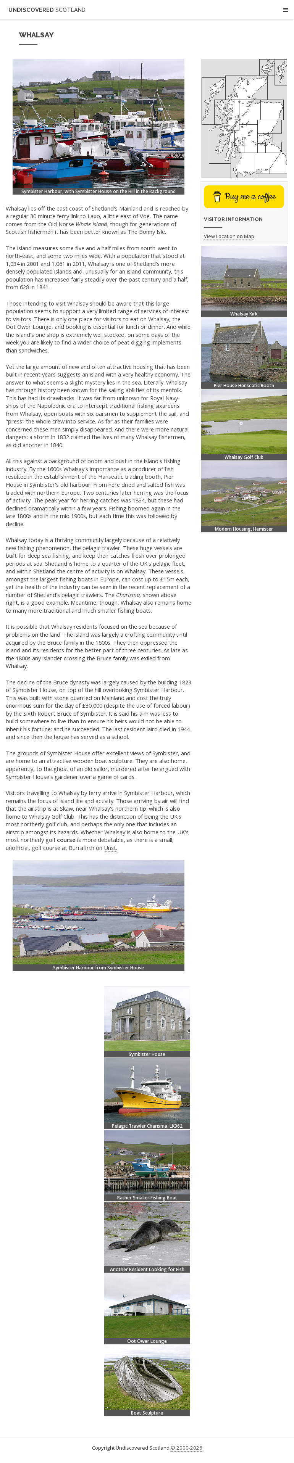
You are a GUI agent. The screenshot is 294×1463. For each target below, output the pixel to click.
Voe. (145, 216)
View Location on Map (229, 236)
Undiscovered (47, 9)
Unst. (110, 847)
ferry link (68, 216)
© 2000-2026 (186, 1447)
